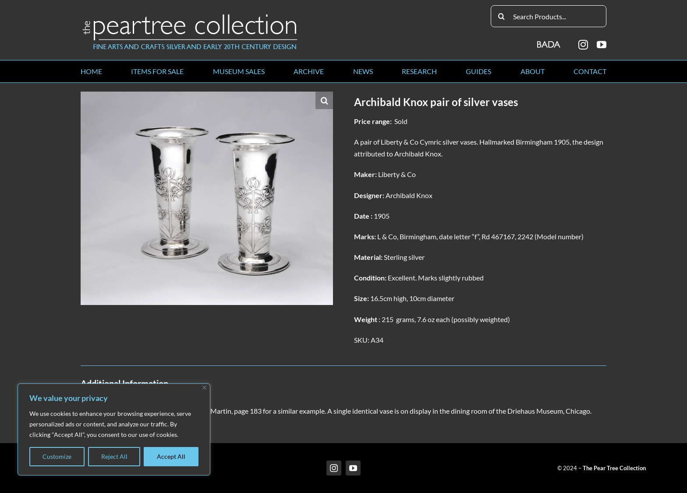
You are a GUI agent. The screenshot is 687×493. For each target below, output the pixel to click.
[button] (324, 100)
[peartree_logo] (190, 16)
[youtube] (601, 45)
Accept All (171, 456)
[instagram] (583, 45)
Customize (56, 456)
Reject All (114, 456)
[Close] (204, 388)
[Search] (502, 16)
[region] (114, 429)
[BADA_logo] (549, 41)
